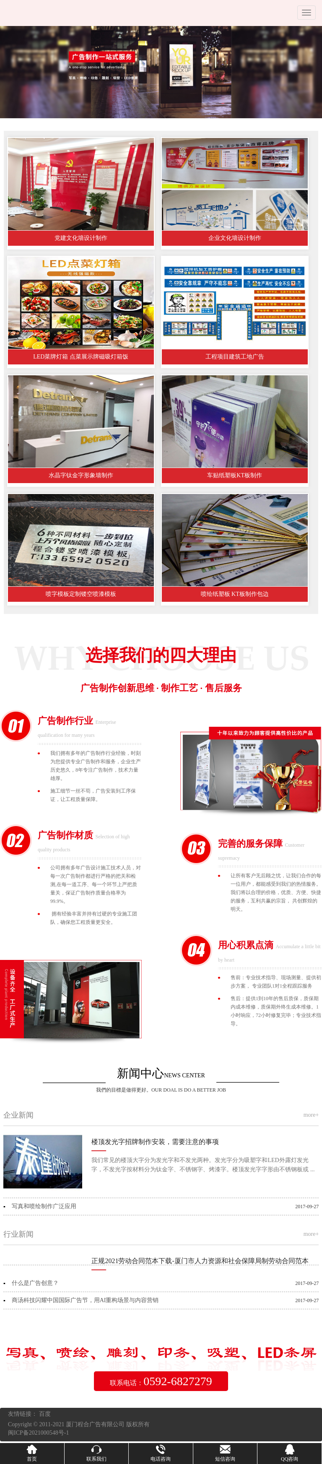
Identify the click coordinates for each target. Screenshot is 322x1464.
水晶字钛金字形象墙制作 (82, 475)
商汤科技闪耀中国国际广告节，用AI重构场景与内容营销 (85, 1300)
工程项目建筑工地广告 (239, 357)
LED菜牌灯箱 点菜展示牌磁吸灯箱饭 (82, 357)
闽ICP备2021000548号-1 (38, 1433)
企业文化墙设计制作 (239, 238)
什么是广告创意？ (35, 1283)
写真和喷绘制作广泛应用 (44, 1206)
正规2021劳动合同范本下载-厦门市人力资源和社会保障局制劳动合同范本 (199, 1260)
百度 (45, 1414)
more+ (311, 1115)
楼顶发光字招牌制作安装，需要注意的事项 (155, 1141)
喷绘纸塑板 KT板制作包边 (239, 594)
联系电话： (161, 1381)
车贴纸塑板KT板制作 (239, 475)
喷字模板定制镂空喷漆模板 (82, 594)
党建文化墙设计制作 (82, 238)
